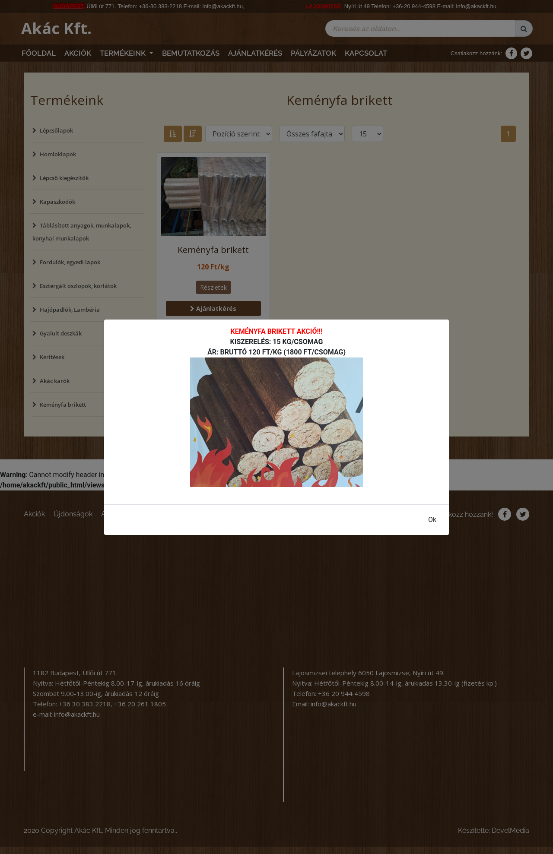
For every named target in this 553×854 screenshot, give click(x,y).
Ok (432, 520)
